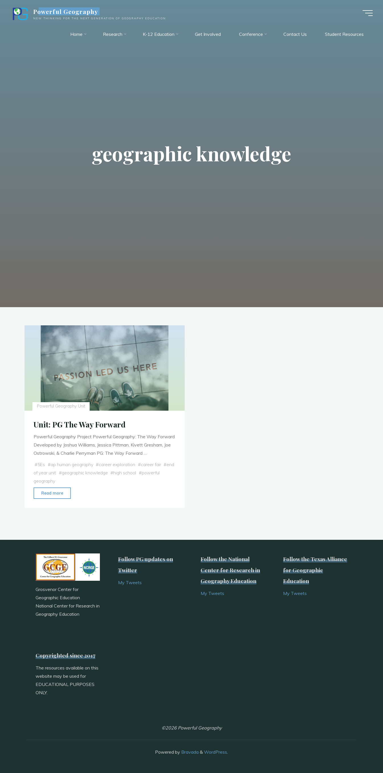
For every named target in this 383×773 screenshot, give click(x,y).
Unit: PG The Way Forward (80, 424)
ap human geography (72, 464)
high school (136, 473)
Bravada (189, 752)
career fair (152, 464)
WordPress (215, 752)
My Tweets (130, 582)
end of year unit (52, 473)
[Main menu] (366, 13)
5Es (42, 464)
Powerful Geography (67, 12)
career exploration (118, 464)
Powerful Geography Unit (61, 406)
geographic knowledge (97, 473)
